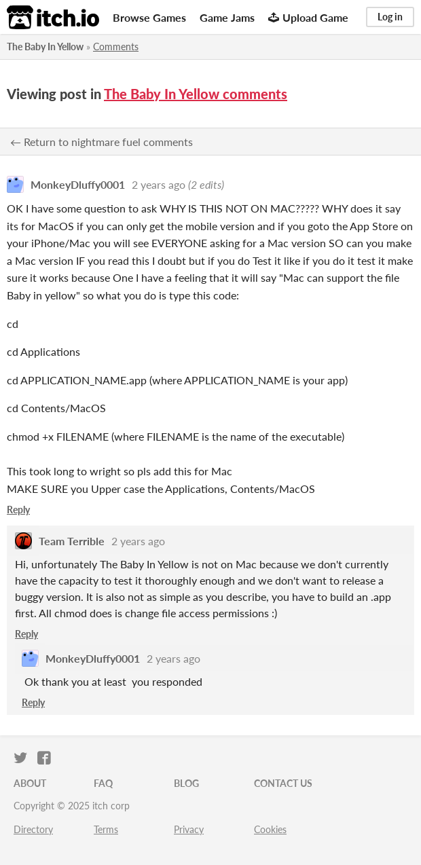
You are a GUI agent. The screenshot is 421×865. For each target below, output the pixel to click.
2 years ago (158, 184)
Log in (390, 16)
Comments (116, 46)
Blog (186, 783)
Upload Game (308, 17)
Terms (106, 829)
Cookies (270, 829)
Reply (18, 509)
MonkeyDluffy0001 (78, 184)
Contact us (283, 783)
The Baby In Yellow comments (195, 94)
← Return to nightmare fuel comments (101, 141)
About (30, 783)
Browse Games (149, 17)
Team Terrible (72, 540)
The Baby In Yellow (45, 46)
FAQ (103, 783)
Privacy (189, 829)
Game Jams (227, 17)
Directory (33, 829)
